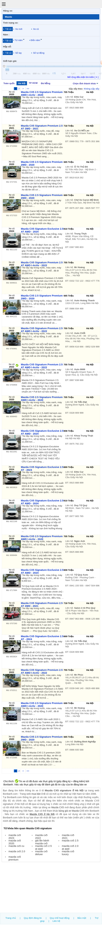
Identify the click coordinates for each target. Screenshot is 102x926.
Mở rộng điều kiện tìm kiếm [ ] (82, 77)
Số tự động (38, 53)
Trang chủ (10, 918)
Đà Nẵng (45, 83)
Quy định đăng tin (33, 918)
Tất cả (8, 29)
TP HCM (33, 83)
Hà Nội (21, 83)
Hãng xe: (8, 10)
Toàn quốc (9, 83)
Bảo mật (81, 918)
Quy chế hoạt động (59, 918)
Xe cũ (36, 29)
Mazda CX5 (57, 807)
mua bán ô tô (38, 793)
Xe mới (18, 29)
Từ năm (19, 40)
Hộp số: (7, 46)
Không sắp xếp (91, 88)
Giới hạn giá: (10, 61)
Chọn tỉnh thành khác (86, 83)
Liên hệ (56, 921)
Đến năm (35, 40)
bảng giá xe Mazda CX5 (71, 810)
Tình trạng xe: (10, 22)
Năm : (6, 34)
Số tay (18, 53)
